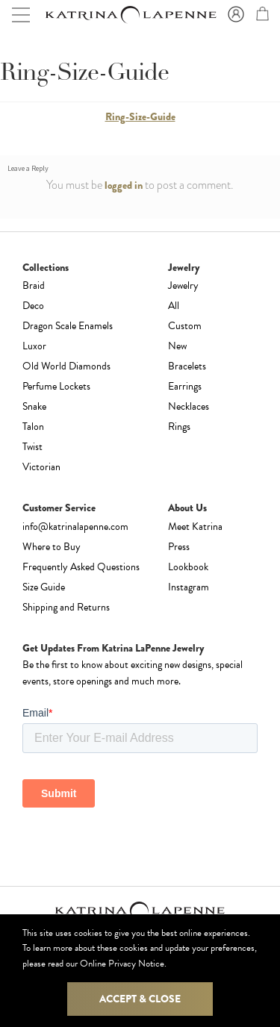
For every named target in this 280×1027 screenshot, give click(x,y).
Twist (32, 447)
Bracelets (187, 366)
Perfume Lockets (56, 386)
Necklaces (188, 406)
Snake (34, 406)
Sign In (234, 15)
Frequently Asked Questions (81, 567)
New (177, 346)
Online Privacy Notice (122, 963)
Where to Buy (51, 547)
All (173, 305)
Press (179, 547)
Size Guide (43, 587)
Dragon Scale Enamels (67, 326)
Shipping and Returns (66, 607)
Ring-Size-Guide (140, 116)
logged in (124, 185)
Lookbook (188, 567)
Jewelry (183, 285)
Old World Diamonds (66, 366)
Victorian (41, 467)
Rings (179, 426)
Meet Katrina (195, 526)
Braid (33, 285)
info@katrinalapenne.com (75, 526)
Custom (185, 326)
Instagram (188, 587)
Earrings (185, 386)
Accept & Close (140, 998)
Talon (33, 426)
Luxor (34, 346)
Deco (33, 305)
